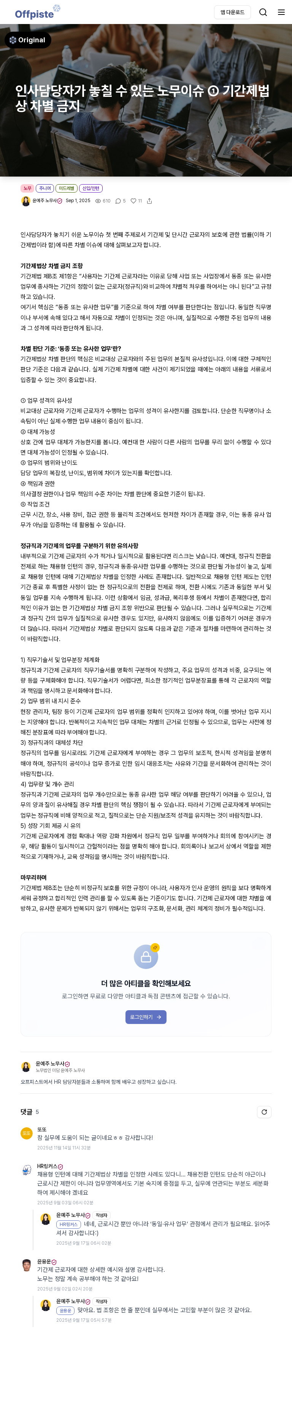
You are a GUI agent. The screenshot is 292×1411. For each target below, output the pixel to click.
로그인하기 (146, 1017)
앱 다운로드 (232, 12)
